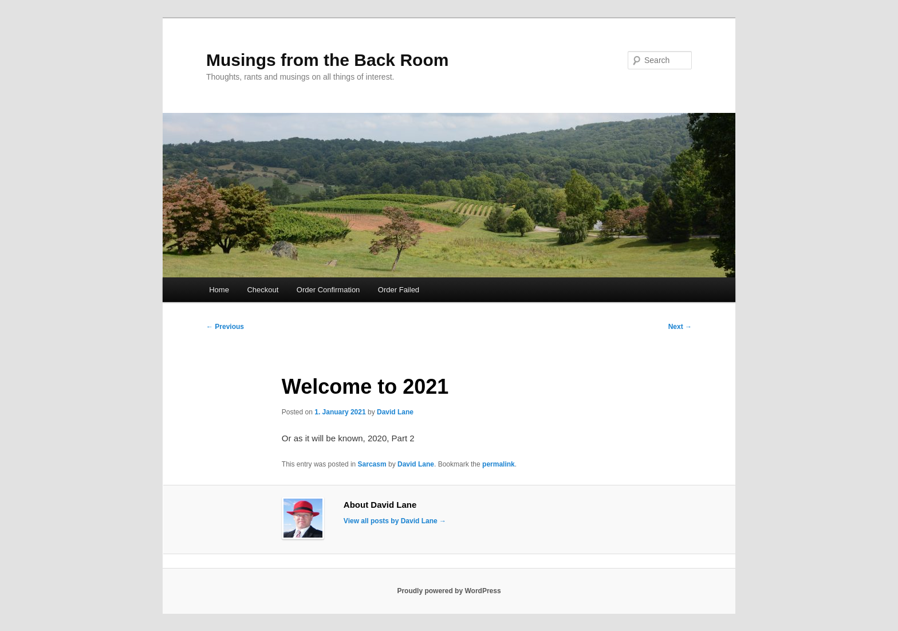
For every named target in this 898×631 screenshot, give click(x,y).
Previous (225, 327)
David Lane (395, 412)
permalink (498, 464)
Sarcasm (372, 464)
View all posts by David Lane (395, 521)
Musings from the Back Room (327, 59)
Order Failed (398, 289)
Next (680, 327)
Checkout (262, 289)
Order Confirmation (328, 289)
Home (219, 289)
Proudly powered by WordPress (449, 591)
